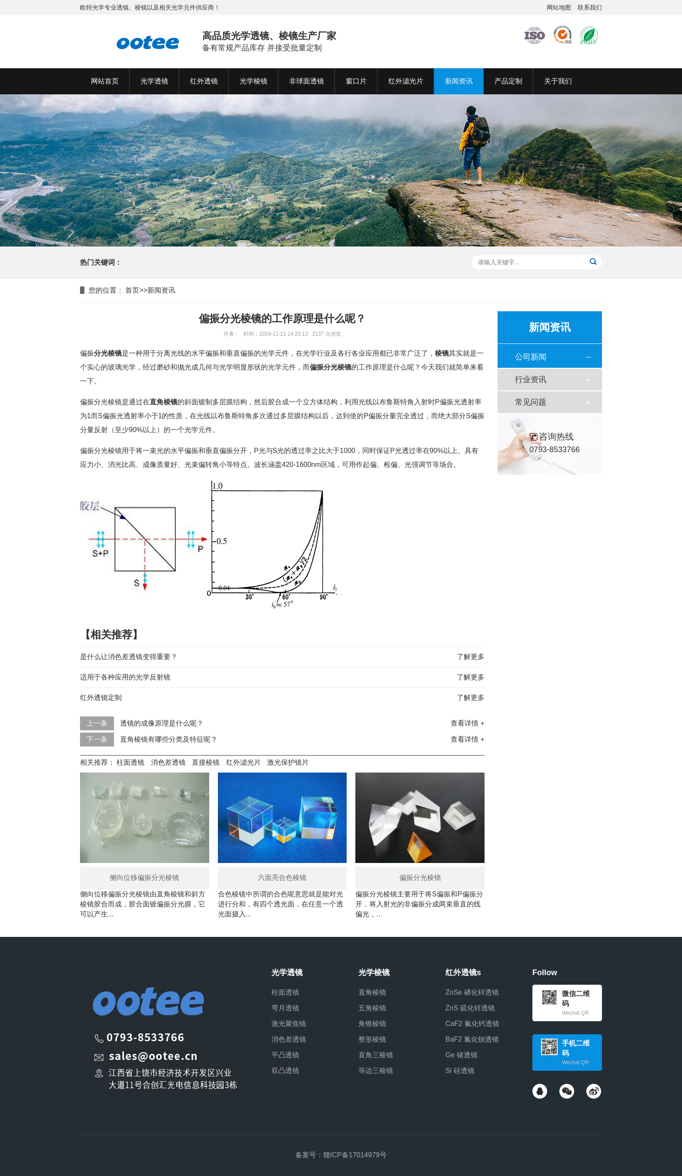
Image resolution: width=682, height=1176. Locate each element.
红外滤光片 (243, 762)
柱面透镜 (130, 762)
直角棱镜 (372, 992)
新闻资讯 (161, 290)
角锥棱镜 (372, 1023)
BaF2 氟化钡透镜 (472, 1039)
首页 (132, 290)
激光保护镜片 (288, 762)
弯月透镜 (285, 1008)
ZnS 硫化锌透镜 (470, 1008)
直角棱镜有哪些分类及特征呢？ (168, 739)
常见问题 (530, 402)
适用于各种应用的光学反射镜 (125, 677)
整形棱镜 (372, 1039)
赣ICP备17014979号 (355, 1155)
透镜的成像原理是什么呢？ (162, 723)
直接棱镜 (206, 762)
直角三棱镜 (375, 1055)
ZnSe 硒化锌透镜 (472, 992)
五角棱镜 (372, 1008)
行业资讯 (530, 379)
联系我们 (590, 7)
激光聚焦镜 (288, 1023)
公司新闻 (530, 357)
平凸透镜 (285, 1055)
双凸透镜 (285, 1070)
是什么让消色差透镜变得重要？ (128, 656)
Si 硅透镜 (460, 1070)
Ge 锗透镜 (461, 1055)
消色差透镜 (168, 762)
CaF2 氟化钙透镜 (472, 1023)
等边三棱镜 (375, 1070)
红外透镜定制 (101, 697)
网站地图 (559, 7)
